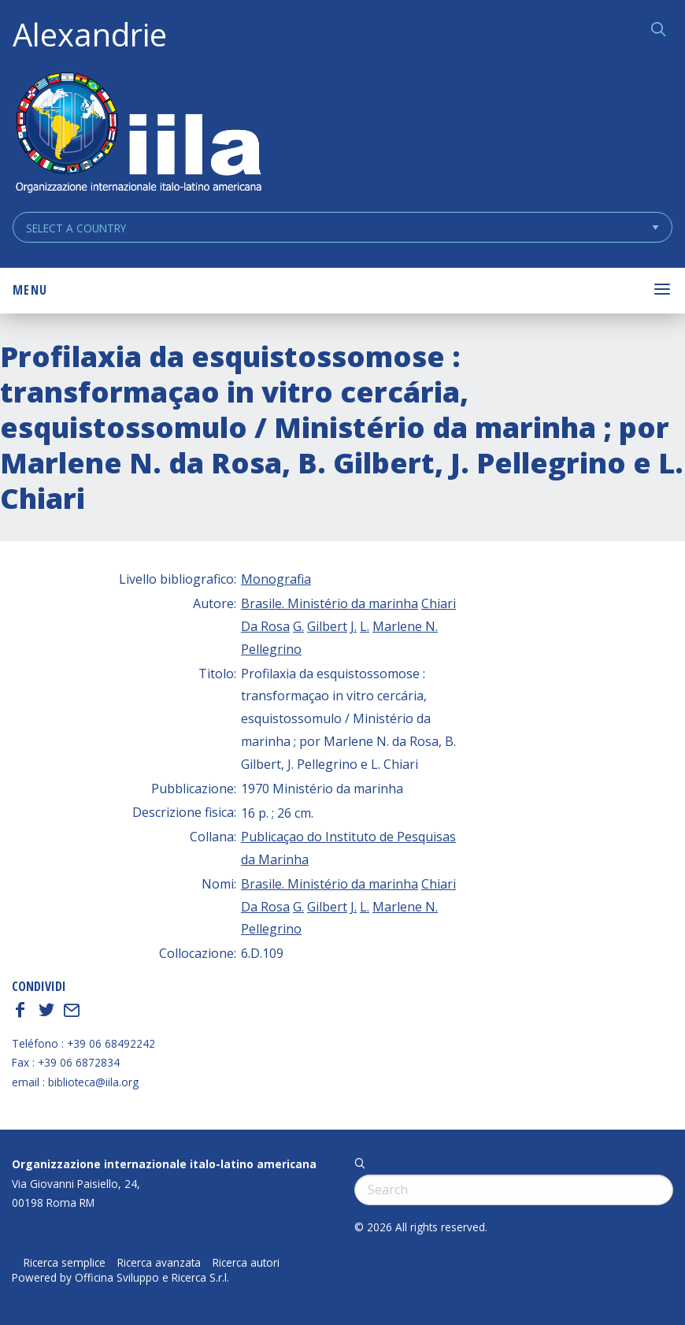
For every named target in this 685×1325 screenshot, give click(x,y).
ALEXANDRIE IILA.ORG (138, 134)
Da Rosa (265, 626)
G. (298, 626)
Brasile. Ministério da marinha (329, 603)
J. (353, 626)
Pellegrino (271, 649)
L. (364, 626)
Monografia (276, 579)
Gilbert (327, 626)
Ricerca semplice (65, 1262)
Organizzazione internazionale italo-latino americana (164, 1163)
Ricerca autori (246, 1262)
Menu (30, 290)
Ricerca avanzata (159, 1262)
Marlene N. (405, 626)
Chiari (438, 603)
